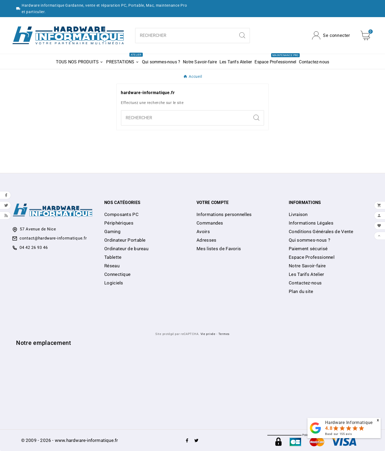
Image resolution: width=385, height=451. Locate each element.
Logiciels (113, 283)
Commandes (210, 223)
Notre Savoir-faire (307, 265)
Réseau (112, 265)
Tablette (112, 257)
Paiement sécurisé (308, 248)
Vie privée (208, 334)
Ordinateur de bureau (126, 248)
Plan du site (301, 291)
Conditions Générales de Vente (321, 231)
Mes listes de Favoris (219, 248)
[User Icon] (331, 35)
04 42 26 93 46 (34, 247)
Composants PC (121, 214)
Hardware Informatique (349, 422)
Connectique (117, 274)
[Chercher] (185, 35)
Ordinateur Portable (125, 240)
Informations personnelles (224, 214)
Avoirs (203, 231)
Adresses (206, 240)
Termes (224, 334)
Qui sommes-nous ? (309, 240)
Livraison (298, 214)
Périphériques (118, 223)
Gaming (112, 231)
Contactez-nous (305, 283)
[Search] (242, 35)
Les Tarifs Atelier (306, 274)
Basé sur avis (338, 434)
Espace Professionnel (311, 257)
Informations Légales (311, 223)
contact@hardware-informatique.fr (53, 238)
